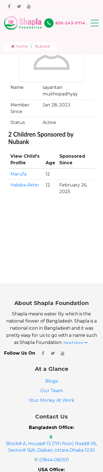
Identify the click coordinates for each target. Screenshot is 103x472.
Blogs (51, 381)
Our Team (51, 390)
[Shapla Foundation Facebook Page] (43, 353)
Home (19, 46)
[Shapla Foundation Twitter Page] (53, 353)
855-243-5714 (70, 23)
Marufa (18, 174)
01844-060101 (54, 459)
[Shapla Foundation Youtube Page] (63, 353)
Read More (75, 343)
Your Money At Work (51, 400)
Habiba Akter (24, 185)
